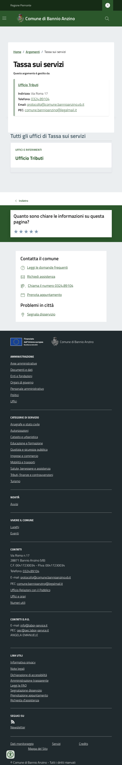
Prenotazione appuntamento (29, 695)
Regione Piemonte (20, 5)
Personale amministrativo (27, 388)
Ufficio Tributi (28, 85)
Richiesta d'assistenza (24, 700)
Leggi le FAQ (18, 685)
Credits (83, 743)
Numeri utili (17, 602)
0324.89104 (40, 99)
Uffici (13, 401)
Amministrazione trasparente (29, 680)
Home (17, 51)
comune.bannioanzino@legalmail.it (51, 110)
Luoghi (14, 527)
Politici (14, 395)
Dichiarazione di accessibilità (28, 675)
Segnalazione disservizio (26, 690)
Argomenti (33, 51)
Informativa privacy (23, 662)
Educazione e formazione (26, 443)
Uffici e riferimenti (28, 150)
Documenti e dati (21, 369)
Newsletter (17, 727)
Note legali (17, 668)
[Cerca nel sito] (105, 18)
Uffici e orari (18, 596)
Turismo (15, 481)
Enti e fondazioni (21, 376)
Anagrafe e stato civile (25, 424)
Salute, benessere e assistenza (30, 468)
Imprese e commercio (24, 455)
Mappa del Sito (38, 748)
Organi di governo (21, 382)
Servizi (56, 743)
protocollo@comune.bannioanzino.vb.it (55, 104)
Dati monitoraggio (22, 743)
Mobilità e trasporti (22, 462)
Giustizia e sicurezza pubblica (29, 449)
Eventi (14, 533)
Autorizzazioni (19, 430)
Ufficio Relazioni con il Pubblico (30, 590)
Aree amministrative (23, 363)
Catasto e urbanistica (24, 436)
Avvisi (14, 504)
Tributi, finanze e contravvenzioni (31, 474)
